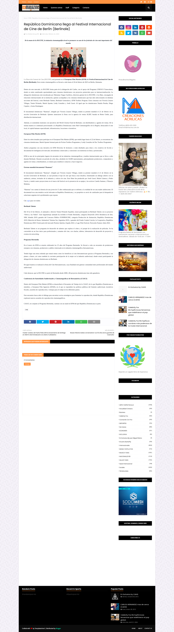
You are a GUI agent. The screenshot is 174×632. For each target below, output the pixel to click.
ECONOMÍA (135, 431)
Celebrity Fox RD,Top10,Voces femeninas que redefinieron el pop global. (139, 311)
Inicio (25, 18)
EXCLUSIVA (135, 434)
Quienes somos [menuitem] (56, 8)
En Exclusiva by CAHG (137, 287)
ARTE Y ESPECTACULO (135, 405)
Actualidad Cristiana (135, 409)
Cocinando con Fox (135, 420)
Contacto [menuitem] (86, 8)
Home (24, 2)
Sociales (135, 467)
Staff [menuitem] (67, 8)
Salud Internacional (135, 464)
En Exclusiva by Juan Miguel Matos (135, 438)
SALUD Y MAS (135, 460)
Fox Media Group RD (32, 34)
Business (135, 412)
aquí (28, 201)
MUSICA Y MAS (135, 453)
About (30, 2)
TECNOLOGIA (135, 471)
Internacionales (135, 445)
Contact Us (148, 628)
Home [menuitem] (45, 8)
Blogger (58, 628)
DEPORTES (135, 423)
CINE (29, 18)
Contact (36, 2)
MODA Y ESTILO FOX (135, 449)
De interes (135, 427)
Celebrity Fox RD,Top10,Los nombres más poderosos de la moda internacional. (140, 323)
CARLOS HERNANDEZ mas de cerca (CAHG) (139, 298)
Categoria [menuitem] (75, 8)
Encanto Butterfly (135, 442)
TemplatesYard (40, 628)
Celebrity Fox (135, 416)
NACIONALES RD (135, 456)
